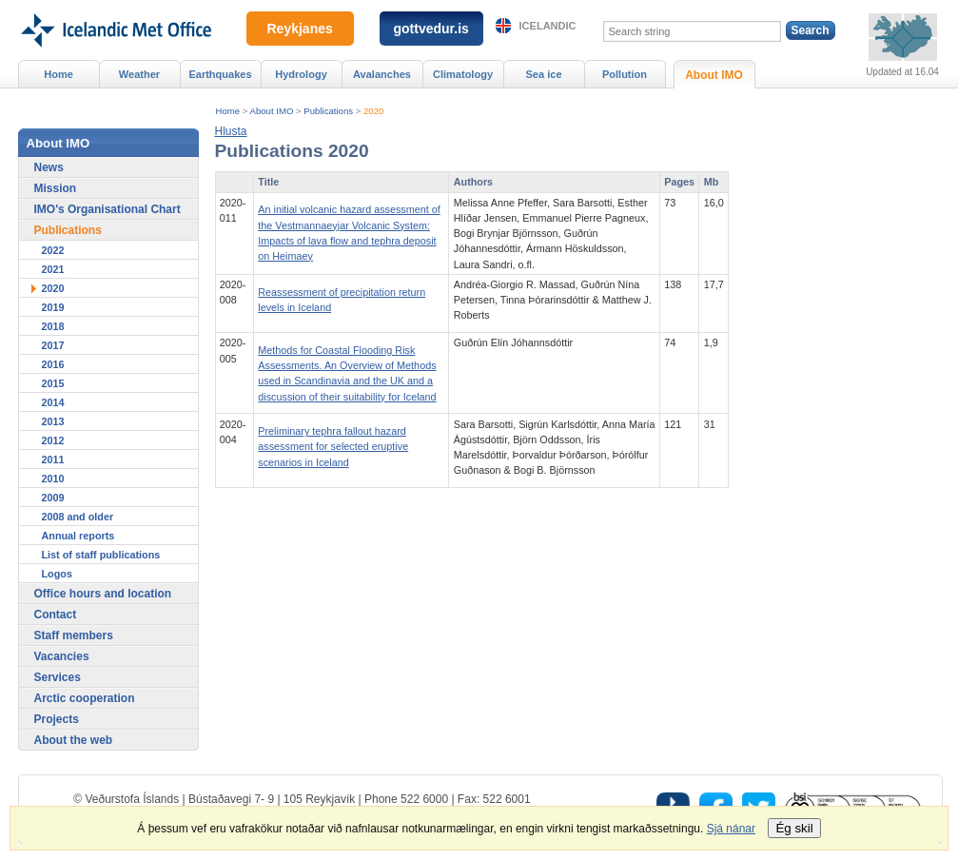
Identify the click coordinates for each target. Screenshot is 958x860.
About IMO (272, 111)
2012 (53, 440)
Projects (56, 719)
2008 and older (78, 516)
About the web (73, 740)
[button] (231, 131)
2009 (53, 497)
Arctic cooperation (84, 698)
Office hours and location (103, 593)
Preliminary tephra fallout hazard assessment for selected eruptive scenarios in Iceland (333, 446)
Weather (139, 74)
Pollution (624, 74)
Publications (328, 111)
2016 (53, 364)
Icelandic (548, 25)
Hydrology (301, 74)
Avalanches (382, 74)
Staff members (73, 635)
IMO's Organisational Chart (107, 209)
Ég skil (793, 828)
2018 (53, 326)
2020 (373, 111)
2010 (53, 478)
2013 (53, 421)
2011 (53, 459)
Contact (55, 614)
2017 (53, 345)
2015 (53, 383)
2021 (53, 269)
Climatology (463, 74)
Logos (57, 573)
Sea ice (543, 74)
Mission (55, 188)
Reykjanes (300, 28)
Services (57, 677)
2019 (53, 307)
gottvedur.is (431, 28)
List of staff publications (101, 554)
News (49, 167)
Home (228, 111)
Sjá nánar (731, 828)
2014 (53, 402)
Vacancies (61, 656)
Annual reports (78, 535)
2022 (53, 250)
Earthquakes (219, 74)
